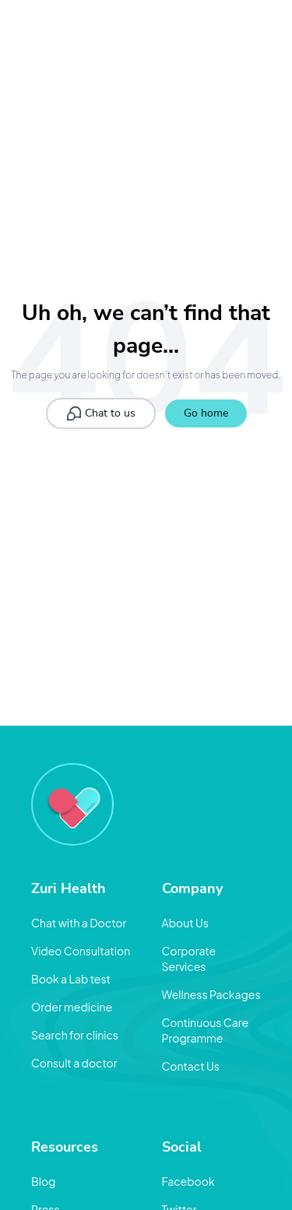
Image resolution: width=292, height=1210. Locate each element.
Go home (206, 413)
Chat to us (100, 413)
